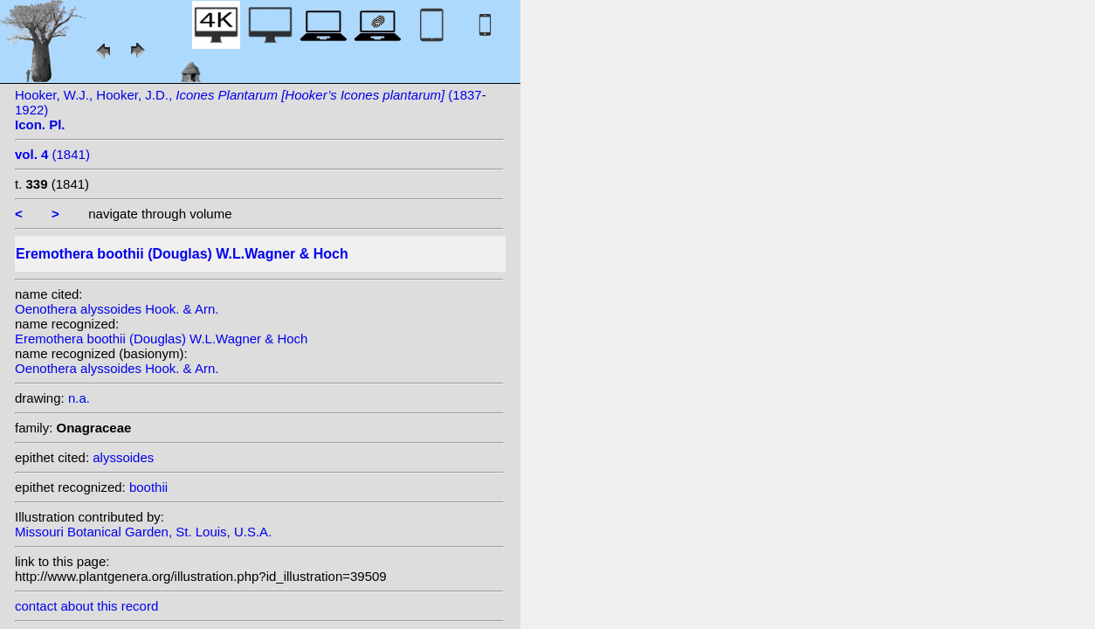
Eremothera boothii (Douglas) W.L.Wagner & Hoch (161, 338)
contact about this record (86, 605)
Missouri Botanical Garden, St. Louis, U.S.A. (143, 531)
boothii (148, 487)
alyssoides (123, 457)
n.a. (79, 398)
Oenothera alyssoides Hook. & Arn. (116, 308)
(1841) (52, 154)
